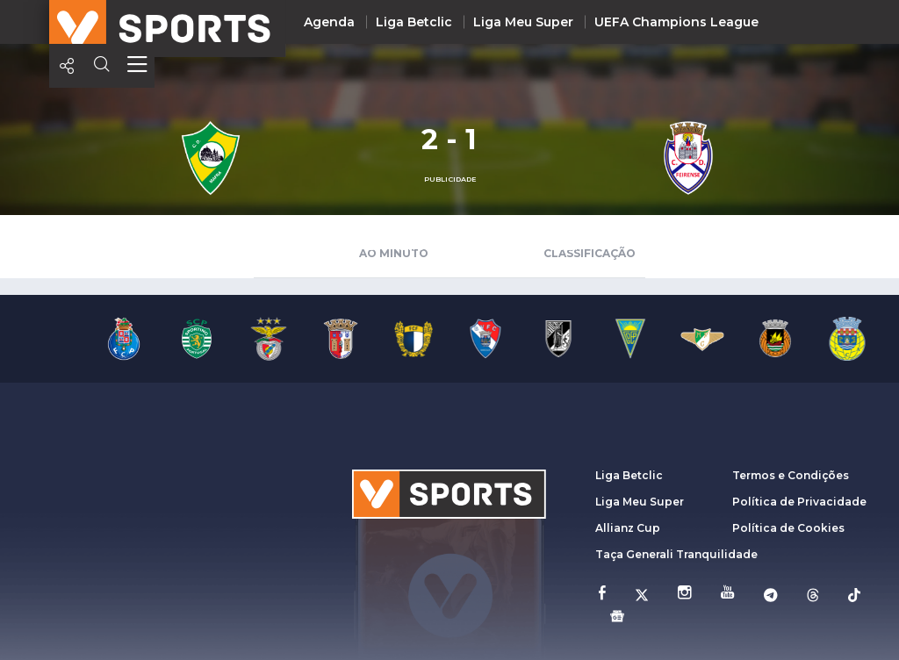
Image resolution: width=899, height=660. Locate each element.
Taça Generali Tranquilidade (676, 554)
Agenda (329, 22)
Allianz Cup (627, 527)
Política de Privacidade (799, 501)
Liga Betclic (414, 22)
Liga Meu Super (523, 22)
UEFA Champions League (676, 22)
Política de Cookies (788, 527)
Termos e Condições (790, 475)
